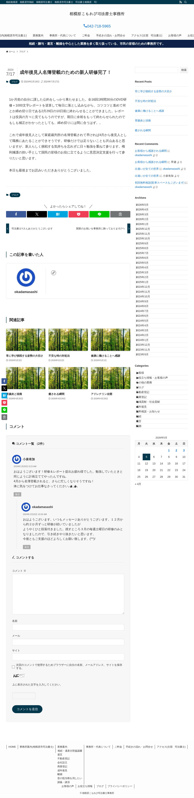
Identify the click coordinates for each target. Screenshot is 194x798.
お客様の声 (68, 786)
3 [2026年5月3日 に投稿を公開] (184, 584)
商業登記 (145, 511)
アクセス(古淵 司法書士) (171, 746)
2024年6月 (145, 387)
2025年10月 (146, 261)
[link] (53, 272)
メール (16, 635)
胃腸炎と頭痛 (143, 120)
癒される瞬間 (143, 130)
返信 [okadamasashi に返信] (26, 547)
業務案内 (62, 746)
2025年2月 (145, 324)
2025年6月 (145, 292)
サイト (16, 650)
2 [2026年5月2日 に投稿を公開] (176, 584)
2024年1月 (145, 426)
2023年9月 (145, 450)
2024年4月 (145, 403)
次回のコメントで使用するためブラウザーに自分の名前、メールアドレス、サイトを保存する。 (69, 666)
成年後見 (145, 526)
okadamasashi (25, 292)
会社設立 (62, 762)
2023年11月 (146, 442)
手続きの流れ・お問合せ (139, 746)
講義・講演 (63, 782)
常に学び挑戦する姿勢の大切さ (153, 91)
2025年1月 (145, 332)
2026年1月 (145, 237)
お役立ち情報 (85, 786)
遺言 (142, 550)
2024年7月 (145, 379)
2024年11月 (146, 348)
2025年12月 (146, 245)
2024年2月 (145, 418)
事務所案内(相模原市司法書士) (36, 746)
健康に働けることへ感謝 (149, 110)
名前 (14, 620)
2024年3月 (145, 411)
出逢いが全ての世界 (147, 168)
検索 (184, 69)
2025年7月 (145, 285)
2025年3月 (145, 316)
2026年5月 (145, 206)
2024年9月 (145, 363)
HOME (12, 746)
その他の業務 (148, 487)
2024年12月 (146, 340)
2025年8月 (145, 277)
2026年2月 (145, 229)
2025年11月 (146, 253)
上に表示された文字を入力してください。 (37, 684)
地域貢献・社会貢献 (151, 519)
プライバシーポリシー (120, 786)
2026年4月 (145, 214)
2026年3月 (145, 222)
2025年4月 (145, 308)
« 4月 (138, 618)
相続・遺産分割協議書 (70, 750)
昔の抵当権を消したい (69, 778)
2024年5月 (145, 395)
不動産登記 (146, 503)
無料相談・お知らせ (151, 534)
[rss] (180, 2)
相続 (142, 542)
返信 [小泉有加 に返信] (17, 494)
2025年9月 (145, 269)
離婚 (142, 558)
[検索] (185, 2)
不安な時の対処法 (145, 100)
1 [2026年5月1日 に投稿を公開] (169, 584)
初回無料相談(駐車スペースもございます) (159, 182)
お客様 (144, 471)
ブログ (14, 82)
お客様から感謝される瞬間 (151, 150)
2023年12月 (146, 434)
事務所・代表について (98, 746)
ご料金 (118, 746)
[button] (16, 214)
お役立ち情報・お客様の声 (155, 479)
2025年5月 (145, 300)
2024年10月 (146, 355)
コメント (19, 570)
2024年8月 (145, 371)
